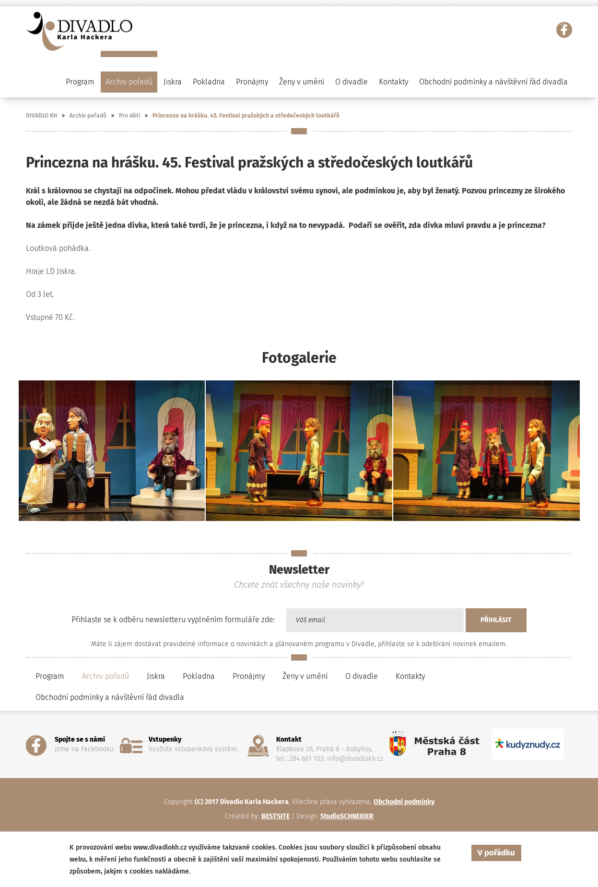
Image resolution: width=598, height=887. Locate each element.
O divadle (361, 676)
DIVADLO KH (41, 115)
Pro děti (129, 115)
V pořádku (496, 853)
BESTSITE (275, 816)
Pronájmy (252, 81)
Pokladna (209, 81)
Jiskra (173, 81)
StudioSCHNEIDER (347, 816)
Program (49, 676)
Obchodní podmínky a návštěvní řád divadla (493, 81)
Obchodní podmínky (404, 802)
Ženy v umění (305, 676)
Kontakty (393, 81)
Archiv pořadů (88, 115)
